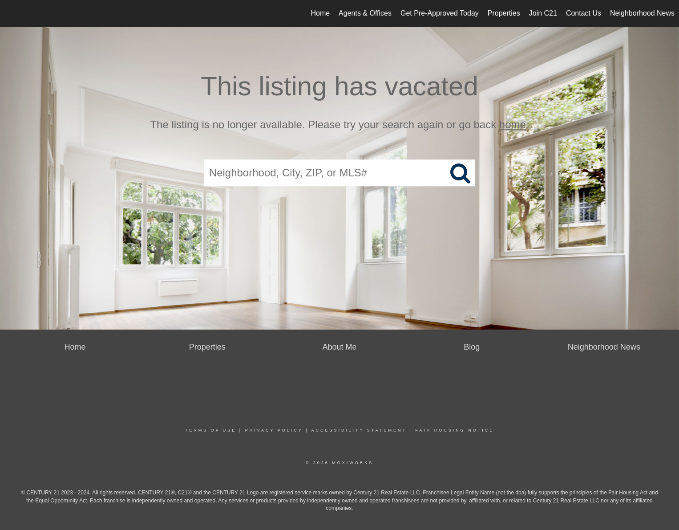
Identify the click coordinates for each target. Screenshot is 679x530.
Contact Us (583, 13)
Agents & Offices (365, 13)
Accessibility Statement (359, 430)
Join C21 (543, 13)
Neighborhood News (642, 13)
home (512, 124)
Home (320, 13)
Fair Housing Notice (454, 430)
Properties (504, 13)
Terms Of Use (211, 430)
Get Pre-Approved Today (439, 13)
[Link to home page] (11, 13)
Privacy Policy (274, 430)
